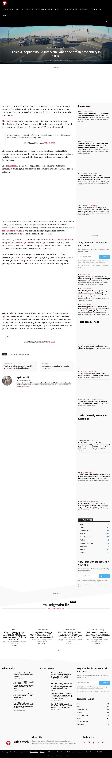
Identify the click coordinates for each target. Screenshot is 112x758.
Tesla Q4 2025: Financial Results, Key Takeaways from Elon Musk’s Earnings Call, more (93, 506)
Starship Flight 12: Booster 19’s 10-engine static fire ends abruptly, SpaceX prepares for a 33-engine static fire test (93, 293)
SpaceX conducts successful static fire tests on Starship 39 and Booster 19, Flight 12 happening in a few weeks (94, 279)
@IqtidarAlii (25, 387)
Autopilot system (27, 260)
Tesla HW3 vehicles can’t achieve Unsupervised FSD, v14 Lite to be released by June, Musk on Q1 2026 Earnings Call (94, 177)
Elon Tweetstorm (12, 354)
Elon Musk (6, 121)
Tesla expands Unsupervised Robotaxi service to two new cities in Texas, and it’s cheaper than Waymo (97, 635)
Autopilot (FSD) (53, 48)
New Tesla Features (24, 354)
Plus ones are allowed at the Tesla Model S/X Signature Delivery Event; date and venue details (93, 115)
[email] (88, 257)
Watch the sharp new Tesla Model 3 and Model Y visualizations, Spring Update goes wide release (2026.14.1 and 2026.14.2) (14, 635)
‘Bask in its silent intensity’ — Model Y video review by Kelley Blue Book (18, 367)
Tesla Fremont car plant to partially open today (55, 367)
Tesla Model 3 (12, 166)
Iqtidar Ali (50, 60)
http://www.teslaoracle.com (24, 380)
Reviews (81, 344)
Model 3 (80, 141)
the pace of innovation (12, 231)
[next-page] (83, 409)
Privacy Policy (34, 752)
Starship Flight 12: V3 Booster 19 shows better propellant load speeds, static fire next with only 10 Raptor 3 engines (93, 309)
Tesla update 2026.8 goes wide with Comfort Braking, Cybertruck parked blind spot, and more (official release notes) (23, 685)
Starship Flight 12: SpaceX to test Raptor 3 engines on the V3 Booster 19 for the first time (61, 705)
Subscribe (104, 256)
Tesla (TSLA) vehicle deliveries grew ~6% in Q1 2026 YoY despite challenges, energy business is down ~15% (94, 476)
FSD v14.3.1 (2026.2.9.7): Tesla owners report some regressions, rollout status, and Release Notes (93, 209)
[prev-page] (79, 409)
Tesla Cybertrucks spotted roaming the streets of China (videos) (23, 674)
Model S (80, 111)
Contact (42, 752)
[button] (107, 22)
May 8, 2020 (50, 143)
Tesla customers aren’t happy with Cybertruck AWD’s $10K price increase (23, 695)
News (79, 274)
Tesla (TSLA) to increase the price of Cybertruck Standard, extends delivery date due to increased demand (23, 705)
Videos (62, 48)
